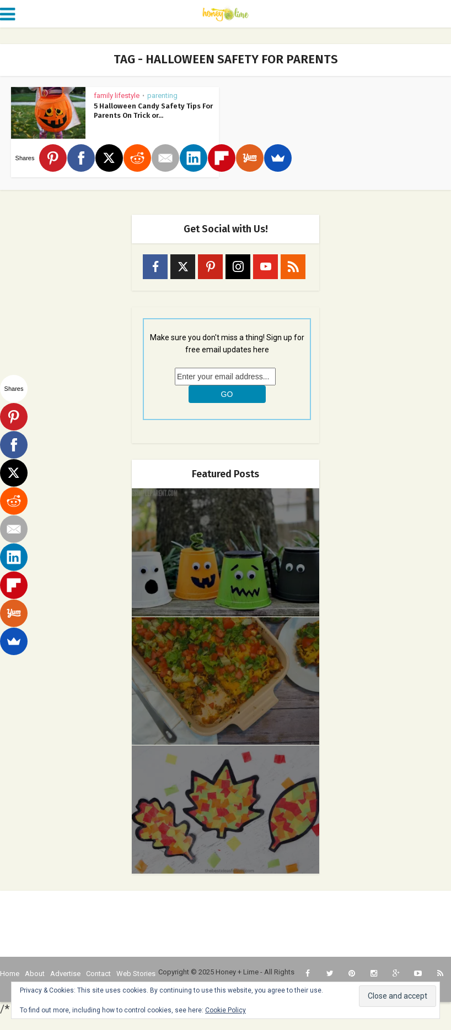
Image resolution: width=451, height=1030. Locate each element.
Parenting (162, 95)
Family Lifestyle (116, 95)
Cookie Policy (225, 1010)
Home (9, 973)
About (35, 973)
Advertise (65, 973)
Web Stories (135, 973)
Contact (98, 973)
